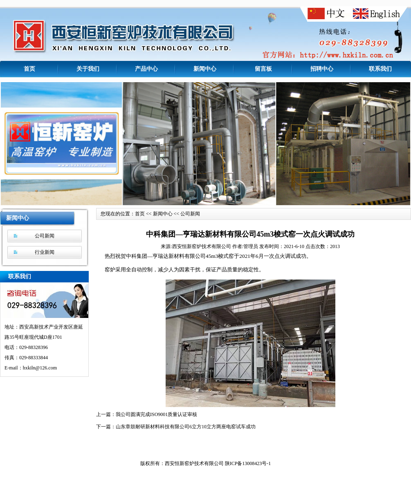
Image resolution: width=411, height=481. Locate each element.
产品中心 (146, 69)
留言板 (263, 69)
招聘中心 (321, 69)
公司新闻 (44, 236)
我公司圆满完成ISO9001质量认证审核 (156, 416)
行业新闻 (44, 252)
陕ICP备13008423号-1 (248, 465)
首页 (29, 69)
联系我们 (380, 69)
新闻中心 (204, 69)
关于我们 (87, 69)
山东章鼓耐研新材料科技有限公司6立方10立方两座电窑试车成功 (186, 428)
